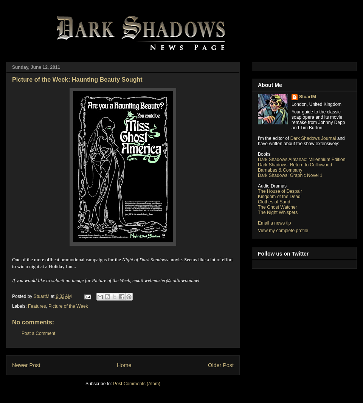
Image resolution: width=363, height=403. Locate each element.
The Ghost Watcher (277, 207)
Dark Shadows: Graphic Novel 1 (290, 175)
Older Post (221, 365)
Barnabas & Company (280, 170)
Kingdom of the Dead (279, 196)
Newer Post (26, 365)
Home (124, 365)
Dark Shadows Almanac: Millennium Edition (301, 159)
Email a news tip (274, 223)
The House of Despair (280, 191)
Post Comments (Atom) (136, 383)
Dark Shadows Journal (313, 138)
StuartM (307, 96)
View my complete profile (283, 230)
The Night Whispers (278, 212)
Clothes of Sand (274, 202)
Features (37, 306)
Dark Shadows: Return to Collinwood (295, 164)
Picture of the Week (68, 306)
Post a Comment (38, 333)
